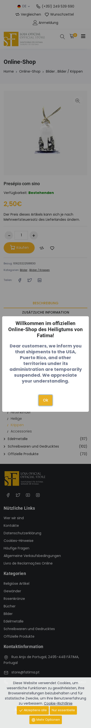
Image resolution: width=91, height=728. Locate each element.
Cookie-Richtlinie (58, 703)
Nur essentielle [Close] (63, 710)
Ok (45, 400)
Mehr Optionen (45, 720)
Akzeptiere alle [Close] (33, 710)
